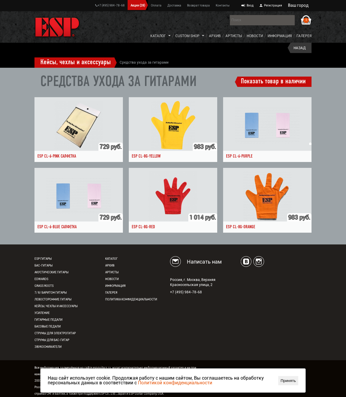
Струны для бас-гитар (51, 340)
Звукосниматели (48, 346)
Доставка (174, 5)
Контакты (223, 5)
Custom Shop (187, 36)
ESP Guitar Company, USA (146, 393)
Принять (288, 380)
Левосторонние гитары (53, 299)
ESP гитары (43, 258)
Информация (280, 36)
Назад (300, 48)
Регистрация (273, 5)
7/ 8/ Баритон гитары (50, 292)
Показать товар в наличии (273, 81)
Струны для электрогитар (55, 333)
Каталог (158, 36)
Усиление (42, 313)
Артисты (233, 36)
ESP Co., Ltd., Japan (112, 393)
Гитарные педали (48, 319)
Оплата (156, 5)
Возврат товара (198, 5)
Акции (138, 5)
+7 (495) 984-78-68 (110, 5)
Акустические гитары (51, 272)
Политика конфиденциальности (131, 299)
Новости (255, 36)
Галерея (304, 36)
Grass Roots (44, 285)
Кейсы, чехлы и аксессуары (75, 62)
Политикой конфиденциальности (175, 383)
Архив (215, 36)
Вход (250, 5)
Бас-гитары (43, 265)
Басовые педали (47, 326)
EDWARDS (41, 279)
